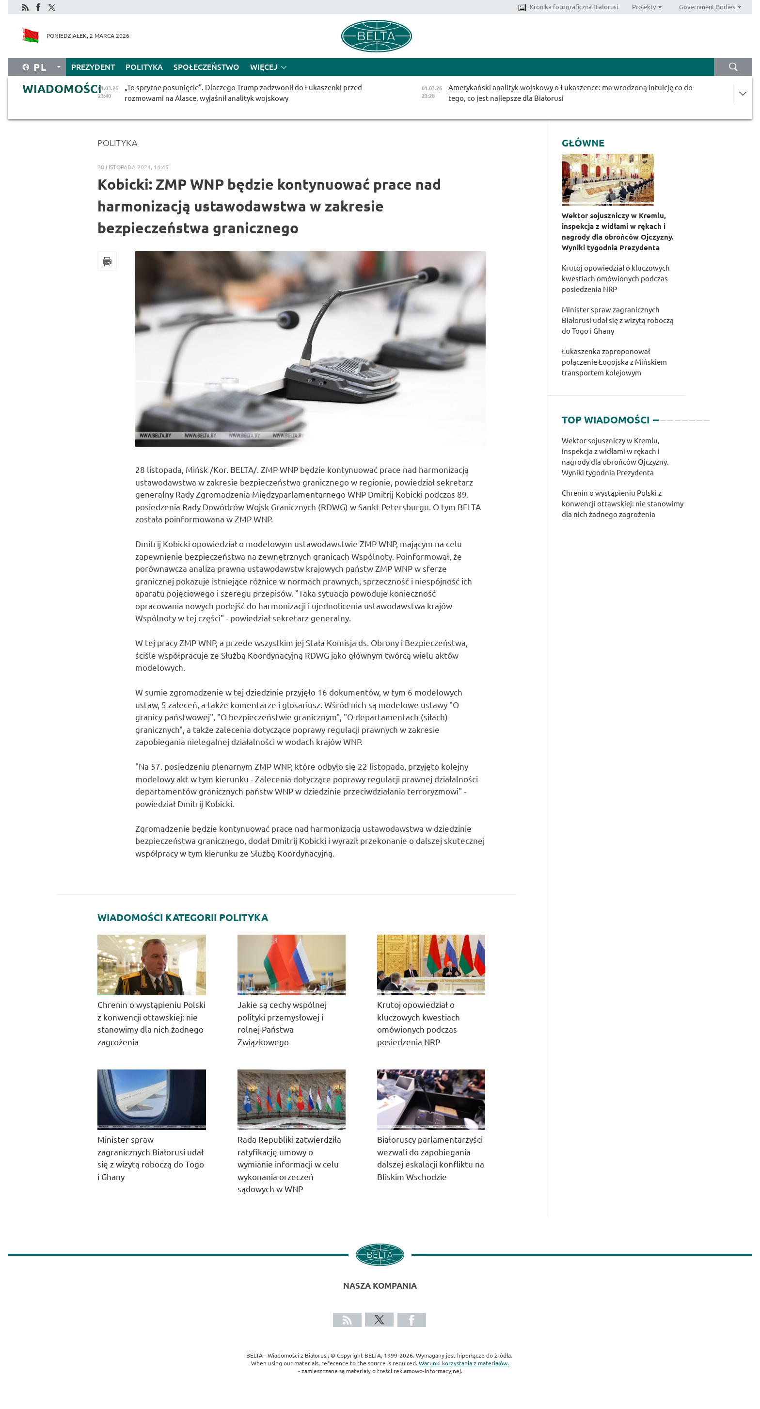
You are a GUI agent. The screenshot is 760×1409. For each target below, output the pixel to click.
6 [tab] (692, 416)
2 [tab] (663, 416)
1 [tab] (656, 416)
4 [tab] (678, 416)
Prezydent (93, 67)
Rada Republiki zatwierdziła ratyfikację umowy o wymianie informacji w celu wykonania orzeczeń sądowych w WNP (289, 1164)
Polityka (144, 67)
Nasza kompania (380, 1285)
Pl (40, 67)
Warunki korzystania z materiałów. (464, 1363)
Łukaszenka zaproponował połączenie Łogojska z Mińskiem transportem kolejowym (614, 362)
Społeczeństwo (206, 67)
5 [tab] (685, 416)
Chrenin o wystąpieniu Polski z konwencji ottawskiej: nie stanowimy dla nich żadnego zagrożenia (622, 503)
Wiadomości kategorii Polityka (182, 918)
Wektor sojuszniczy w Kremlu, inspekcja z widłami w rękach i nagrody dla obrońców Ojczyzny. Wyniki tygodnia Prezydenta (618, 231)
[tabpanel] (624, 483)
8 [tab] (707, 416)
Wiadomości (62, 89)
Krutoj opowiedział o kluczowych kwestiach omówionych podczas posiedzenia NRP (616, 278)
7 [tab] (699, 416)
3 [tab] (670, 416)
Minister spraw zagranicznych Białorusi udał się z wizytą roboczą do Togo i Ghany (618, 320)
